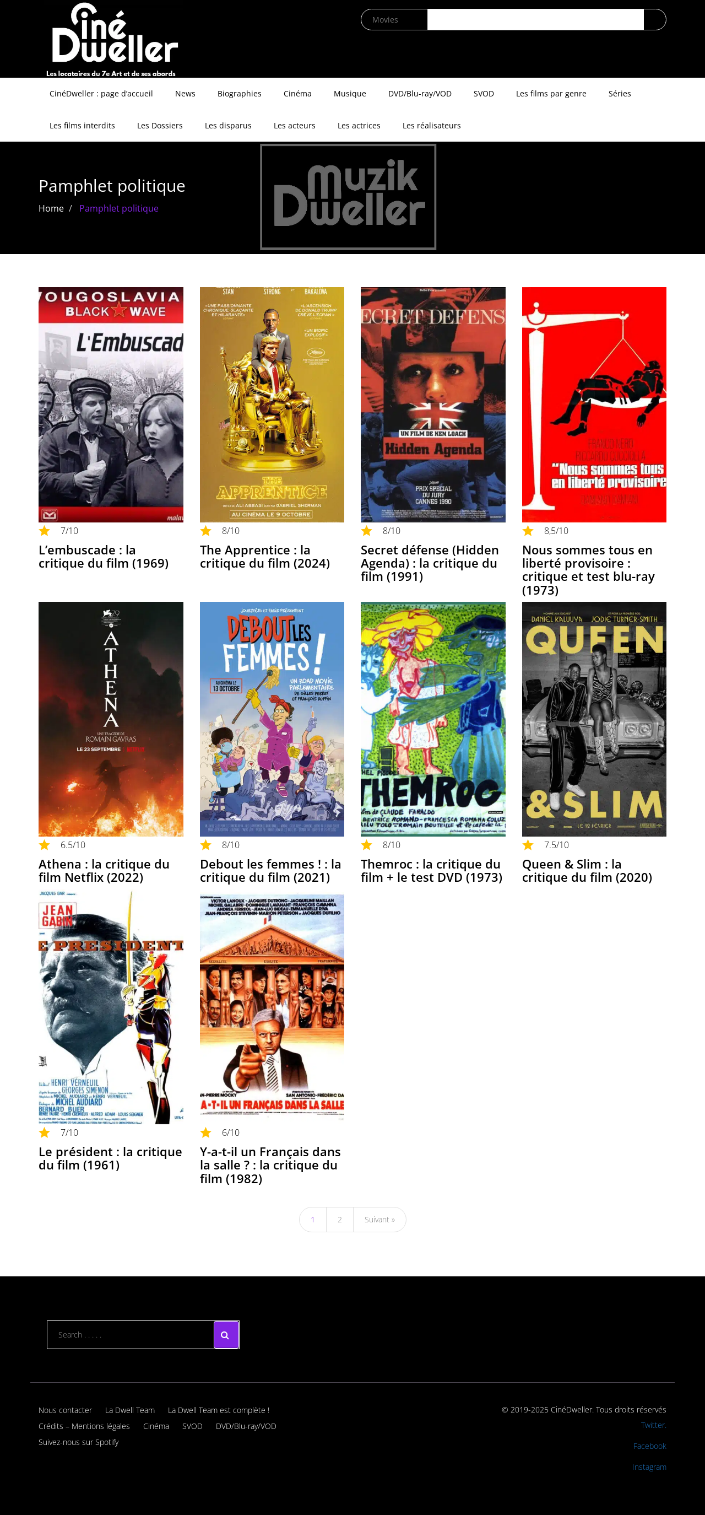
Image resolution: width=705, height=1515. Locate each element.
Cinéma (298, 93)
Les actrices (359, 125)
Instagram (649, 1467)
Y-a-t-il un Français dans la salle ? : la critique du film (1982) (270, 1164)
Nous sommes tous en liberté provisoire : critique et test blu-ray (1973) (588, 569)
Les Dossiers (160, 125)
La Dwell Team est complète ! (218, 1410)
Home (51, 208)
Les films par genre (551, 93)
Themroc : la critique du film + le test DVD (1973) (431, 870)
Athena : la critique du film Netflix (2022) (104, 870)
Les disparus (228, 125)
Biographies (240, 93)
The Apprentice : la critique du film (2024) (265, 556)
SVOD (484, 93)
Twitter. (653, 1425)
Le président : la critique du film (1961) (110, 1158)
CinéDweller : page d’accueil (101, 93)
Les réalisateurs (432, 125)
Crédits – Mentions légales (84, 1426)
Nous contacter (65, 1410)
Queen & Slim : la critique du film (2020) (587, 870)
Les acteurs (295, 125)
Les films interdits (82, 125)
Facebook (649, 1446)
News (185, 93)
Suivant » (380, 1219)
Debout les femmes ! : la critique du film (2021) (270, 870)
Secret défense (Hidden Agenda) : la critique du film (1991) (430, 562)
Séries (620, 93)
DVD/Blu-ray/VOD (420, 93)
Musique (350, 93)
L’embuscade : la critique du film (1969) (104, 556)
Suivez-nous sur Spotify (78, 1442)
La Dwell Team (130, 1410)
